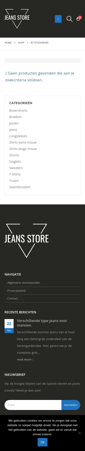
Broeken (15, 117)
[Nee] (79, 433)
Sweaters (16, 168)
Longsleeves (18, 136)
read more (25, 359)
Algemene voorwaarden (23, 283)
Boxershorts (18, 110)
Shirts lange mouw (23, 149)
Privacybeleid (16, 291)
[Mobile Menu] (58, 19)
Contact (12, 298)
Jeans (13, 129)
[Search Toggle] (69, 19)
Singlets (15, 161)
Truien (14, 180)
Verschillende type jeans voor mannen (42, 323)
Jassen (14, 123)
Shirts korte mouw (22, 142)
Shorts (14, 155)
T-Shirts (14, 174)
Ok (42, 442)
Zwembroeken (20, 187)
